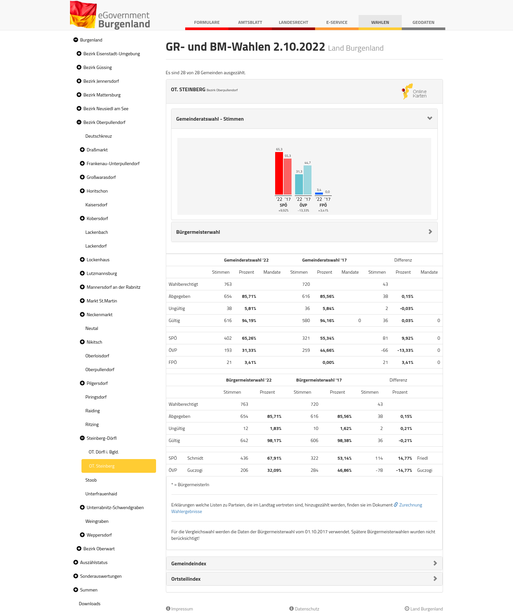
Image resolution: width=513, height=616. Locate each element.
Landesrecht (293, 22)
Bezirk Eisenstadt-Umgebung (111, 53)
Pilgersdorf (97, 383)
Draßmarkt (97, 149)
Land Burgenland (424, 608)
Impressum (179, 608)
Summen (88, 589)
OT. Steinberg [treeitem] (102, 465)
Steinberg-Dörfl (102, 438)
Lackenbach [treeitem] (96, 232)
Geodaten (423, 22)
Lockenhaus (98, 259)
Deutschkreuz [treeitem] (98, 135)
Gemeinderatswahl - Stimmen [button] (210, 119)
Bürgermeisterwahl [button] (198, 232)
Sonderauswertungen (101, 576)
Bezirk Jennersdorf (101, 80)
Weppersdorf (99, 534)
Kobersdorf (97, 218)
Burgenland (91, 39)
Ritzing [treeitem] (92, 424)
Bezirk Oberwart (99, 548)
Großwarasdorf (101, 177)
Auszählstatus (94, 562)
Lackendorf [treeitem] (96, 245)
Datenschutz (304, 608)
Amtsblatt (250, 22)
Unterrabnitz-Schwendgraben (115, 507)
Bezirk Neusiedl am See (106, 108)
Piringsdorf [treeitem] (96, 396)
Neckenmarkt (100, 314)
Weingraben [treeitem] (97, 521)
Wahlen (380, 22)
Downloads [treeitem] (89, 603)
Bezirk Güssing (97, 67)
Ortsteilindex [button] (186, 579)
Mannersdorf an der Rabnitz (113, 286)
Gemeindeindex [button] (188, 563)
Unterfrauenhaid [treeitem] (101, 493)
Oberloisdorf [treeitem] (97, 355)
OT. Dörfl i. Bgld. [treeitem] (104, 451)
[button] (75, 40)
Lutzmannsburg (102, 273)
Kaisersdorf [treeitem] (96, 204)
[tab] (304, 118)
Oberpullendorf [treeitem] (100, 369)
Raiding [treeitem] (92, 410)
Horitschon (97, 190)
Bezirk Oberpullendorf (104, 122)
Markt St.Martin (102, 300)
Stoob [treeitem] (91, 479)
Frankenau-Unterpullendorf (113, 163)
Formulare (207, 22)
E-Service (336, 22)
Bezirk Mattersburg (102, 94)
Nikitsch (94, 341)
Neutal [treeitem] (91, 328)
